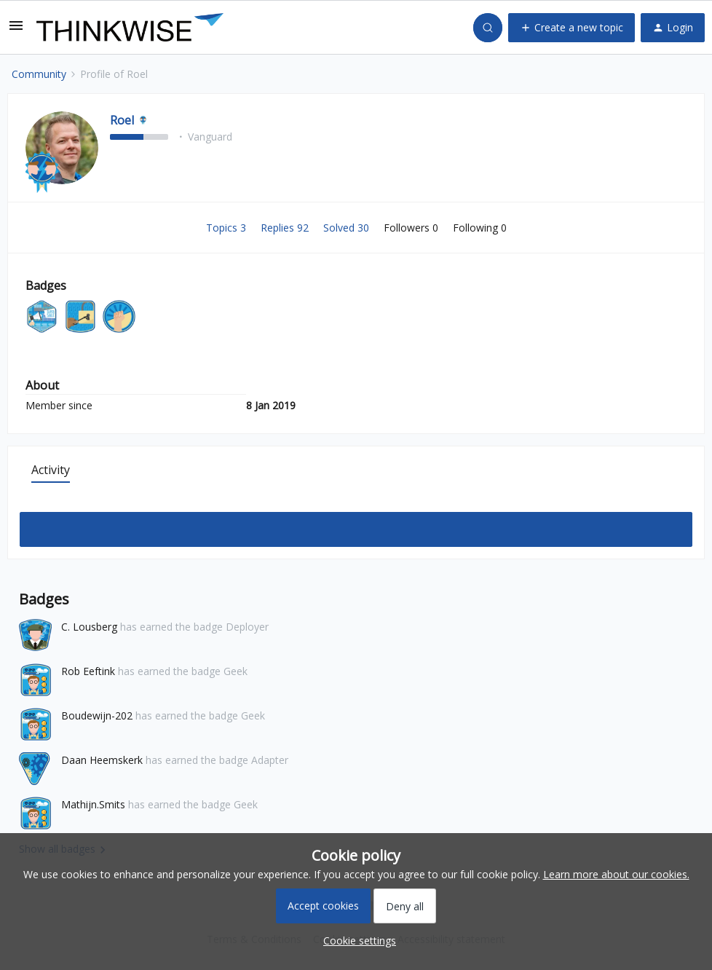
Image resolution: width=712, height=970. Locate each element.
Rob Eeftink (88, 671)
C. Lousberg (89, 627)
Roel (122, 120)
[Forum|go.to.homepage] (130, 27)
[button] (16, 30)
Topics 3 (227, 227)
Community (39, 74)
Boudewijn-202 (96, 715)
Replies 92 (286, 227)
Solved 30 (347, 227)
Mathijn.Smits (93, 804)
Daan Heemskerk (102, 760)
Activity (50, 470)
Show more (356, 525)
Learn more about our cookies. (616, 874)
